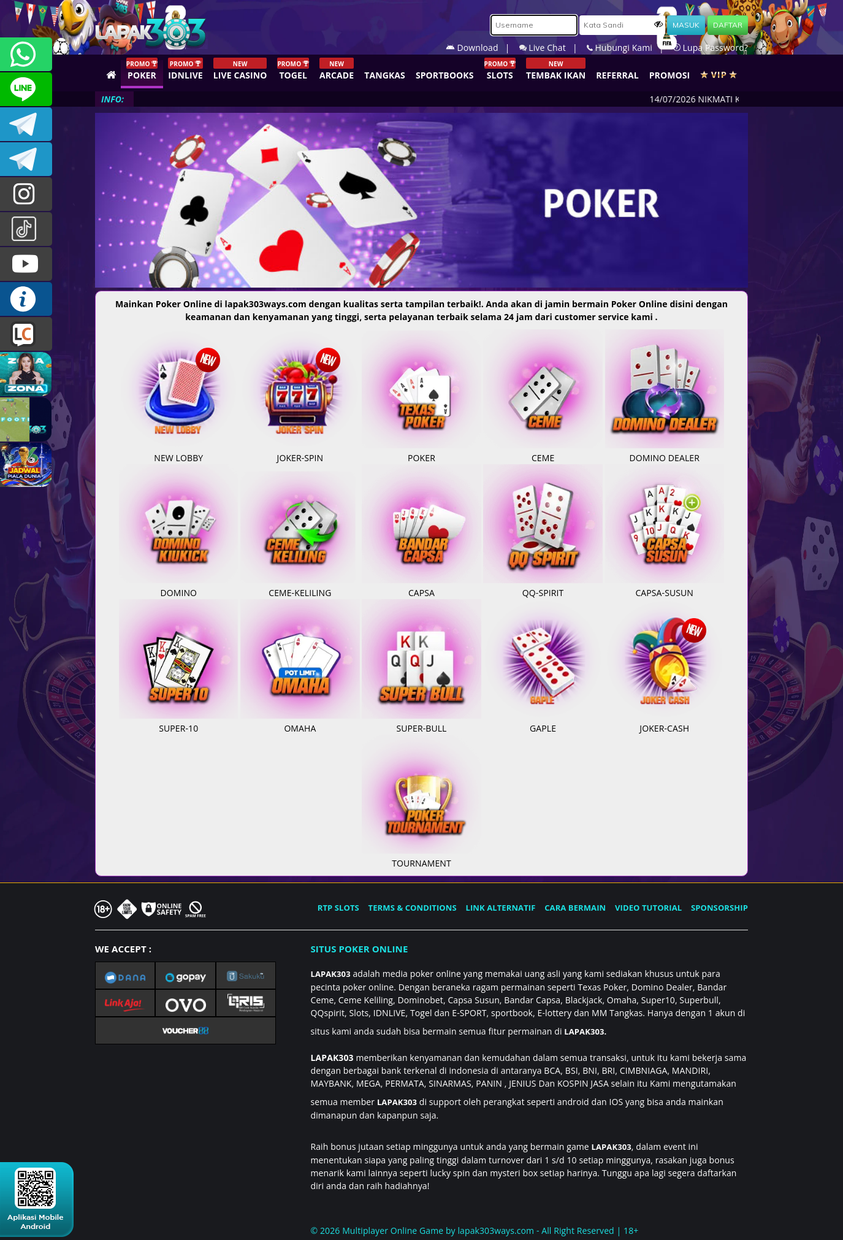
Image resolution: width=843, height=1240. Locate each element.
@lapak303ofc (26, 229)
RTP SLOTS (338, 907)
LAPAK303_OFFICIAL (26, 159)
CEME (542, 451)
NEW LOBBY (178, 451)
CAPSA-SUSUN (664, 586)
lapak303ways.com (495, 1230)
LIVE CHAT (26, 334)
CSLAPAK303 (26, 89)
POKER (421, 451)
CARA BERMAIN (575, 907)
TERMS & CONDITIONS (412, 907)
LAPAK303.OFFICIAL (26, 264)
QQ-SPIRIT (542, 586)
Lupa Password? (710, 47)
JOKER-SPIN (299, 451)
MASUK (686, 24)
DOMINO (178, 586)
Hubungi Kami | (630, 47)
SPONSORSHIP (719, 907)
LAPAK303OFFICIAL (26, 124)
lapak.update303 (26, 194)
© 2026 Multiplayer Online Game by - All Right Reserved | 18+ (475, 1230)
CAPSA (421, 586)
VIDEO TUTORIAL (648, 907)
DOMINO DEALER (664, 451)
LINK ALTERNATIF (501, 907)
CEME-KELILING (299, 586)
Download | (482, 47)
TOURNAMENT (421, 856)
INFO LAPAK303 (26, 299)
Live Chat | (553, 47)
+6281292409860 (26, 54)
